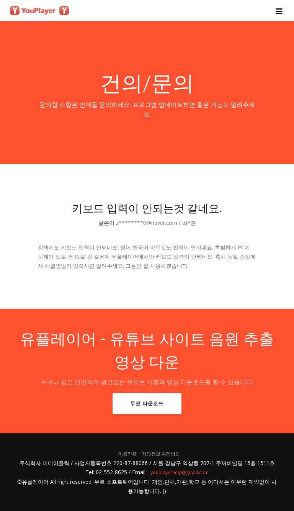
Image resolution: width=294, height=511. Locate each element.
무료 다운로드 (147, 403)
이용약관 (127, 453)
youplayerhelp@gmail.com (179, 472)
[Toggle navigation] (280, 10)
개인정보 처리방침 (161, 453)
